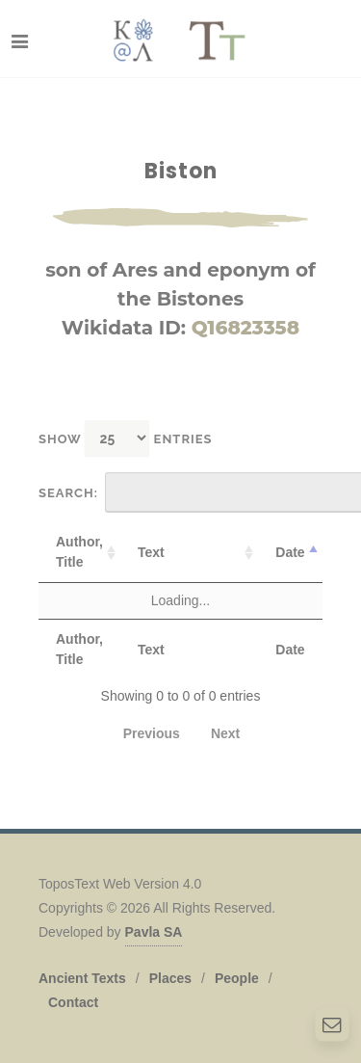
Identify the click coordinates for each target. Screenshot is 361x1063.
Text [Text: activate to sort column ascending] (151, 552)
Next (225, 733)
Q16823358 (246, 327)
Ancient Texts (82, 978)
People (237, 978)
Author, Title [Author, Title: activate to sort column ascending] (79, 552)
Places (170, 978)
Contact (73, 1002)
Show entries (126, 438)
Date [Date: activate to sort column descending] (289, 552)
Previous (151, 733)
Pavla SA (154, 932)
